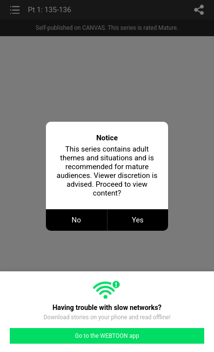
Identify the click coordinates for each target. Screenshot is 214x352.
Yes (138, 220)
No (76, 220)
